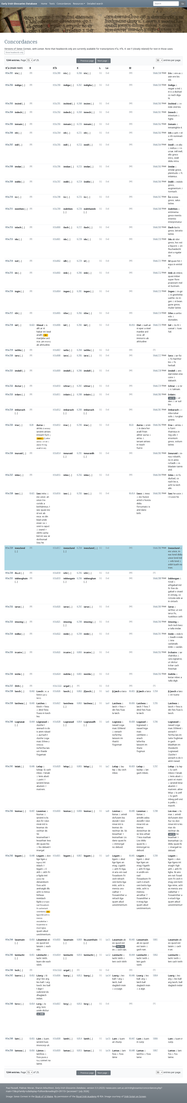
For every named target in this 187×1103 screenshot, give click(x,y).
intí (43, 824)
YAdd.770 (157, 239)
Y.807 (155, 1050)
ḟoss (114, 1053)
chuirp (118, 1041)
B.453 (32, 975)
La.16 (108, 1050)
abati (46, 776)
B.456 (32, 1050)
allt (38, 328)
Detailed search (95, 3)
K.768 (79, 103)
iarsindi (173, 782)
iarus (17, 606)
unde (44, 519)
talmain (176, 389)
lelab (17, 766)
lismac (115, 814)
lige (38, 859)
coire (170, 377)
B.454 (32, 1003)
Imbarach (173, 409)
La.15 (108, 1038)
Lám (39, 1038)
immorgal (119, 843)
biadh (173, 637)
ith (16, 132)
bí (182, 633)
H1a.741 (9, 766)
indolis (179, 181)
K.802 (79, 691)
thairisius (172, 431)
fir (169, 588)
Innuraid (172, 453)
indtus (173, 148)
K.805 (79, 766)
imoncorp (41, 1045)
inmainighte (174, 127)
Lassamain (142, 939)
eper (141, 328)
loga (145, 728)
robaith (176, 456)
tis (175, 325)
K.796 (79, 578)
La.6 (107, 721)
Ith (170, 132)
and (170, 469)
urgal (66, 685)
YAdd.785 (157, 493)
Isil (169, 325)
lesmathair (117, 837)
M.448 (132, 1050)
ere (176, 73)
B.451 (32, 954)
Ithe (170, 313)
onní (39, 526)
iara (65, 355)
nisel (148, 328)
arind (139, 500)
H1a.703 (9, 103)
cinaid (180, 591)
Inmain (172, 124)
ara (122, 888)
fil (178, 325)
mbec (177, 677)
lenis (41, 776)
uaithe (171, 297)
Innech (172, 112)
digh (175, 680)
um (38, 751)
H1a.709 (9, 181)
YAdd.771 (157, 260)
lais (48, 747)
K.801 (79, 674)
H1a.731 (9, 578)
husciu (147, 500)
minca (47, 891)
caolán (179, 646)
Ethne (45, 741)
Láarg (40, 975)
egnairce (177, 658)
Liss (138, 840)
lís (181, 843)
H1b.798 (56, 196)
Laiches (41, 703)
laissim (40, 946)
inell (180, 151)
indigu (18, 85)
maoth (171, 805)
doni (170, 252)
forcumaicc (142, 506)
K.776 (79, 208)
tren (170, 567)
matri (179, 779)
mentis (177, 215)
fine (173, 588)
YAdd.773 (157, 291)
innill (86, 144)
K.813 (79, 1003)
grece (171, 200)
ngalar (178, 252)
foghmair (178, 738)
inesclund (89, 548)
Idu (170, 239)
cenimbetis (41, 911)
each (48, 946)
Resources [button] (78, 3)
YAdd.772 (157, 272)
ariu (117, 872)
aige (143, 988)
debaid (45, 847)
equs (170, 264)
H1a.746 (9, 970)
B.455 (32, 1038)
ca (44, 522)
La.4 (107, 703)
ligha (170, 872)
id (85, 260)
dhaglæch (41, 995)
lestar (171, 677)
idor (178, 239)
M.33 (131, 425)
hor (148, 428)
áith (38, 872)
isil (16, 325)
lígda (40, 875)
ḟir (42, 820)
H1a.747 (9, 975)
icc (16, 196)
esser (39, 522)
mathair (146, 837)
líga (121, 898)
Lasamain (173, 939)
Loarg (140, 975)
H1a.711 (9, 208)
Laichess (116, 703)
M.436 (132, 703)
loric (44, 1007)
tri (42, 448)
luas (46, 1041)
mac (170, 814)
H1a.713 (9, 239)
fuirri (172, 428)
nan (144, 949)
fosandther (142, 898)
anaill (39, 448)
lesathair (172, 837)
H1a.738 (9, 691)
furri (47, 434)
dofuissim (173, 817)
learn (39, 961)
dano (143, 509)
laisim (171, 946)
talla (172, 628)
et (169, 285)
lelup (66, 766)
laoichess (68, 703)
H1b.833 (56, 939)
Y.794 (155, 691)
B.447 (32, 811)
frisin (144, 431)
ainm (41, 731)
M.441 (132, 855)
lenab (47, 772)
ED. (46, 335)
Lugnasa (116, 721)
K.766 (79, 73)
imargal (40, 850)
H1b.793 (56, 124)
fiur (170, 820)
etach (146, 881)
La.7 (107, 766)
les (174, 481)
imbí (42, 915)
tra (43, 500)
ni (171, 294)
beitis (144, 885)
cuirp (141, 1041)
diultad (178, 91)
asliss (146, 817)
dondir (115, 820)
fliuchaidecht (174, 249)
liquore (173, 245)
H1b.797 (56, 181)
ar (41, 328)
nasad (115, 725)
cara (170, 658)
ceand (42, 529)
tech (170, 625)
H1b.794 (56, 132)
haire (47, 902)
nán (38, 949)
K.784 (79, 350)
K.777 (79, 227)
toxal (170, 581)
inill (17, 144)
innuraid (68, 453)
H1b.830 (56, 811)
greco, (171, 185)
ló (46, 975)
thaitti (115, 741)
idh (65, 260)
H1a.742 (9, 811)
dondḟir (140, 820)
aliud (45, 931)
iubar (176, 413)
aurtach (43, 734)
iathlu (18, 350)
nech (177, 484)
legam (18, 855)
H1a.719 (9, 350)
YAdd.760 (157, 103)
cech (124, 769)
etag (114, 865)
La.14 (108, 975)
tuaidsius (172, 616)
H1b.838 (56, 1038)
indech (18, 112)
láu (119, 769)
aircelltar (141, 895)
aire (179, 872)
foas (122, 709)
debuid (119, 847)
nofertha (41, 747)
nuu (170, 456)
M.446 (132, 975)
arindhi (140, 817)
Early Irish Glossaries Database (19, 3)
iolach (18, 227)
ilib (48, 888)
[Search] (166, 3)
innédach (41, 898)
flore (177, 279)
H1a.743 (9, 855)
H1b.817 (56, 548)
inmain (18, 124)
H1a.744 (9, 939)
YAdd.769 (157, 227)
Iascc (139, 493)
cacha (45, 532)
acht (170, 484)
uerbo (178, 313)
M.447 (132, 1038)
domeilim (172, 319)
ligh (178, 865)
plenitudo (173, 173)
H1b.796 (56, 166)
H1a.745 (9, 954)
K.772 (79, 144)
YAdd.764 (157, 144)
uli (48, 1045)
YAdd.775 (157, 325)
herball (171, 365)
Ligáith (121, 865)
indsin (175, 373)
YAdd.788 (157, 578)
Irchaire (172, 652)
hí (169, 98)
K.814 (79, 1038)
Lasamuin (117, 939)
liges (43, 859)
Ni (175, 872)
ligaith (146, 865)
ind (178, 88)
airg (38, 1007)
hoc (177, 242)
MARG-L (40, 438)
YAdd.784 (157, 474)
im (16, 272)
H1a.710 (9, 196)
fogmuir (141, 751)
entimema (173, 212)
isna (172, 640)
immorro (141, 338)
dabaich (172, 380)
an (48, 496)
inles (17, 474)
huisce (146, 496)
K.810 (79, 954)
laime (39, 1063)
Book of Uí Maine (44, 1096)
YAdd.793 (157, 674)
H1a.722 (9, 385)
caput (47, 526)
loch (17, 970)
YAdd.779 (157, 385)
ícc (64, 196)
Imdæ (171, 166)
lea (38, 716)
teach (142, 444)
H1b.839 (56, 1050)
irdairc (67, 394)
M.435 (132, 691)
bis (178, 76)
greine (171, 419)
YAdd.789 (157, 606)
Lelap (39, 766)
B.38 (31, 425)
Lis (125, 837)
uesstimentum (175, 904)
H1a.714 (9, 260)
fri (43, 445)
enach (140, 738)
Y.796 (155, 721)
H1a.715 (9, 272)
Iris (170, 73)
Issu (39, 542)
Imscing (172, 621)
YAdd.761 (157, 112)
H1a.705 (9, 124)
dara (143, 428)
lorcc (17, 1003)
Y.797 (155, 766)
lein (138, 961)
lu (178, 766)
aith (116, 868)
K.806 (79, 811)
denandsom (43, 881)
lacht (39, 958)
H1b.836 (56, 975)
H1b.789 (56, 73)
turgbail (179, 416)
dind (41, 709)
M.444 (132, 954)
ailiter (139, 434)
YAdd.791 (157, 633)
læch (114, 706)
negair (171, 88)
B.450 (32, 939)
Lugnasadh (90, 721)
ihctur (18, 385)
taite (170, 738)
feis (118, 709)
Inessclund (174, 548)
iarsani (140, 441)
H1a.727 (9, 474)
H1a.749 (9, 1038)
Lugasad (141, 721)
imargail (174, 847)
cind (175, 106)
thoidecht (173, 747)
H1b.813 (56, 425)
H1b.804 (56, 291)
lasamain (20, 939)
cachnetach (43, 908)
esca (39, 516)
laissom (116, 738)
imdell (18, 370)
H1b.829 (56, 766)
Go (182, 3)
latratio (179, 230)
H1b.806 (56, 325)
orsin (148, 425)
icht (65, 572)
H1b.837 (56, 1003)
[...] (20, 73)
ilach (66, 227)
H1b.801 (56, 239)
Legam (40, 855)
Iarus (171, 606)
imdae (66, 166)
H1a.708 (9, 166)
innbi (66, 633)
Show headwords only (14, 52)
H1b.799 (56, 208)
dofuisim (116, 817)
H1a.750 (9, 1050)
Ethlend (121, 728)
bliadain (172, 466)
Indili (171, 181)
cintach (174, 601)
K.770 (79, 124)
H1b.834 (56, 954)
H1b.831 (56, 855)
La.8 (107, 811)
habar (39, 331)
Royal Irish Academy (86, 1096)
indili (66, 181)
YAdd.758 (157, 73)
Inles (170, 474)
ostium (178, 441)
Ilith (17, 685)
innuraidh (89, 453)
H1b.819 (56, 578)
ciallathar (172, 891)
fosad (179, 875)
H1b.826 (56, 691)
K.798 (79, 621)
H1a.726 (9, 453)
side (178, 598)
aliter (48, 438)
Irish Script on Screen (135, 1096)
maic (39, 741)
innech (87, 112)
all (143, 334)
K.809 (79, 939)
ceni (114, 881)
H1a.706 (9, 132)
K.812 (79, 975)
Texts (52, 3)
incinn (87, 103)
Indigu (171, 85)
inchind (67, 103)
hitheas (40, 895)
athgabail (173, 584)
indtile (67, 674)
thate (139, 747)
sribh (170, 564)
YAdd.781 (157, 409)
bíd (38, 536)
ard (48, 338)
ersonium (173, 438)
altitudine (45, 344)
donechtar (142, 830)
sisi (169, 79)
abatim (171, 786)
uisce (42, 496)
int (44, 331)
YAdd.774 (157, 313)
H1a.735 (9, 652)
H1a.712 (9, 227)
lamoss (18, 1050)
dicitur (174, 662)
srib (172, 561)
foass (39, 713)
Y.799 (155, 855)
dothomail (42, 539)
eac (170, 554)
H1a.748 (9, 1003)
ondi (181, 799)
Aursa (40, 425)
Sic (177, 833)
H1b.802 (56, 260)
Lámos (40, 1050)
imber (177, 276)
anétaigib (41, 888)
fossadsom (142, 878)
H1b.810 (56, 385)
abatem (41, 786)
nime (174, 885)
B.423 (32, 325)
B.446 (32, 766)
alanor (39, 445)
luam (46, 1038)
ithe (65, 313)
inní (45, 875)
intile (18, 674)
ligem (115, 859)
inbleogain (69, 578)
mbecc (171, 772)
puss (43, 1057)
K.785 (79, 355)
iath (176, 132)
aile (170, 488)
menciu (39, 918)
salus (177, 200)
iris (16, 73)
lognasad (141, 725)
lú (45, 769)
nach (173, 95)
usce (178, 493)
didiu (170, 161)
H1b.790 (56, 85)
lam (17, 1038)
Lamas (115, 1050)
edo (170, 316)
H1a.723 (9, 394)
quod (42, 942)
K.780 (79, 272)
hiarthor (177, 358)
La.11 (108, 939)
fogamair (41, 754)
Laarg (115, 975)
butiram (175, 285)
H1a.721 (9, 370)
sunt (170, 139)
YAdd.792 (157, 652)
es (43, 516)
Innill (171, 144)
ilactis (177, 227)
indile (18, 181)
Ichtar (171, 385)
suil (179, 401)
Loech (40, 691)
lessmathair (42, 837)
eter (181, 373)
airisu (139, 438)
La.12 (108, 954)
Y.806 (155, 1038)
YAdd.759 (157, 85)
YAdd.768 (157, 208)
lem (114, 961)
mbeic (145, 772)
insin (123, 985)
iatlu (66, 350)
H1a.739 (9, 703)
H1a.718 (9, 325)
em (179, 370)
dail (170, 373)
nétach (120, 878)
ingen (66, 291)
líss (47, 843)
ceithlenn (141, 734)
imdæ (18, 166)
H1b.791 (56, 103)
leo (43, 978)
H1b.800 (56, 227)
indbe (18, 633)
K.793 (79, 493)
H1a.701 (9, 73)
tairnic (180, 466)
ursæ (170, 151)
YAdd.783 (157, 453)
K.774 (79, 181)
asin (170, 76)
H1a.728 (9, 493)
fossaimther (118, 895)
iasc (17, 493)
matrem (41, 789)
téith (44, 958)
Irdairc (171, 394)
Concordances (64, 3)
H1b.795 (56, 144)
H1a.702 (9, 85)
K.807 (79, 855)
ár (49, 536)
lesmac (18, 811)
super (171, 279)
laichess (19, 703)
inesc (147, 493)
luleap (40, 769)
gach (172, 741)
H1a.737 (9, 685)
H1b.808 (56, 355)
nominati (177, 136)
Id (169, 260)
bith (139, 513)
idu (16, 239)
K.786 (79, 370)
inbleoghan (90, 578)
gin (181, 291)
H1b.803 (56, 272)
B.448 (32, 855)
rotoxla (171, 598)
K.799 (79, 633)
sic (138, 833)
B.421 (32, 493)
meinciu (140, 891)
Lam (114, 1038)
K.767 (79, 85)
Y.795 (155, 703)
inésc (44, 493)
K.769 (79, 112)
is (46, 325)
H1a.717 (9, 313)
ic (171, 91)
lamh (66, 1038)
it (169, 267)
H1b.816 (56, 493)
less (49, 840)
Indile (87, 181)
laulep (140, 769)
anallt (39, 334)
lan (147, 769)
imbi (114, 885)
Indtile (171, 674)
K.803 (79, 703)
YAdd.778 (157, 370)
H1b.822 (56, 633)
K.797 (79, 606)
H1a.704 (9, 112)
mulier (171, 307)
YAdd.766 (157, 181)
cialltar (115, 891)
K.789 (79, 409)
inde (170, 106)
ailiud (177, 901)
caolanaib (173, 643)
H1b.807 (56, 350)
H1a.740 (9, 721)
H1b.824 (56, 674)
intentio (172, 218)
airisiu (39, 428)
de (46, 830)
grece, (178, 169)
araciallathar (41, 921)
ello (180, 144)
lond (174, 554)
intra (176, 161)
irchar (171, 665)
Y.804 (155, 975)
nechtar (116, 830)
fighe (170, 118)
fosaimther (41, 924)
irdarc (18, 394)
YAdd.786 (157, 548)
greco (175, 154)
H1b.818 (56, 572)
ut (177, 609)
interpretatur (174, 221)
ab (173, 239)
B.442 (32, 691)
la (174, 484)
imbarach (20, 409)
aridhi (142, 872)
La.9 (107, 855)
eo (38, 942)
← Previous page (86, 60)
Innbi (171, 633)
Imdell (171, 370)
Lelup (171, 766)
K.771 (79, 132)
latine (171, 203)
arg (38, 978)
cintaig (173, 594)
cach (176, 665)
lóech (39, 706)
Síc (38, 833)
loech (47, 713)
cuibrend (41, 991)
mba (170, 413)
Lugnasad (68, 721)
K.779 (79, 260)
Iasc (39, 493)
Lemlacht (117, 954)
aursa (39, 441)
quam (39, 931)
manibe (140, 331)
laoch (18, 691)
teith (144, 958)
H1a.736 (9, 674)
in (169, 91)
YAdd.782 (157, 425)
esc (38, 496)
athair (147, 833)
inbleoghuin (21, 578)
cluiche (40, 725)
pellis (172, 802)
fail (169, 331)
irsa (65, 425)
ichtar (66, 385)
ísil (64, 325)
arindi (124, 814)
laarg (66, 975)
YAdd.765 (157, 166)
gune (170, 304)
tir (181, 385)
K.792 (79, 474)
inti (119, 824)
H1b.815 (56, 474)
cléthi (39, 532)
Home (44, 3)
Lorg (39, 1003)
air (149, 325)
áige (40, 988)
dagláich (116, 985)
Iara (170, 355)
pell (180, 792)
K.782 (79, 313)
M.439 (132, 766)
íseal (48, 331)
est (180, 242)
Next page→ (103, 60)
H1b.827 (56, 703)
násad (47, 731)
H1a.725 (9, 425)
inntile (87, 674)
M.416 (132, 325)
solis (170, 416)
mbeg (171, 799)
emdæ (171, 169)
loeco (39, 694)
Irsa (170, 425)
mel (180, 282)
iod (16, 260)
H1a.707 (9, 144)
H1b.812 (56, 409)
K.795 (79, 572)
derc (170, 401)
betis (119, 881)
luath (176, 564)
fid (178, 260)
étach (39, 928)
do (176, 588)
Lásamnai (42, 939)
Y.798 (155, 811)
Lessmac (141, 811)
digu (178, 95)
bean (179, 301)
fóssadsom (44, 905)
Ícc (169, 196)
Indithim (173, 208)
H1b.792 (56, 112)
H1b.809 (56, 370)
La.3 (107, 691)
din (46, 516)
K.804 (79, 721)
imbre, (179, 272)
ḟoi (180, 355)
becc (180, 625)
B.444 (32, 721)
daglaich (141, 985)
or (44, 441)
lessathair (41, 840)
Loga (46, 738)
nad (38, 905)
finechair (172, 668)
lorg (65, 1003)
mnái (39, 824)
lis (47, 817)
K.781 (79, 291)
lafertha (141, 741)
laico (181, 691)
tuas (179, 328)
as (179, 73)
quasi (173, 260)
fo (182, 173)
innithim (19, 208)
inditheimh (90, 208)
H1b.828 (56, 721)
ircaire (18, 652)
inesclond (20, 548)
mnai (114, 824)
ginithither (178, 294)
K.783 (79, 325)
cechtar (40, 830)
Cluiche (171, 754)
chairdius (172, 655)
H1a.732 (9, 606)
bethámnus (42, 506)
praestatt (173, 282)
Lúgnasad (42, 721)
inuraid (19, 453)
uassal (171, 328)
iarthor (171, 609)
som (170, 878)
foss (39, 885)
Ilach (171, 227)
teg (45, 445)
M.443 (132, 939)
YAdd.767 (157, 196)
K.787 (79, 385)
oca (38, 341)
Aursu (140, 425)
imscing (19, 621)
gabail (171, 591)
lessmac (40, 827)
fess (121, 706)
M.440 (132, 811)
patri (41, 779)
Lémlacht (42, 954)
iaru (17, 355)
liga (123, 868)
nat (173, 875)
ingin (17, 291)
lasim (143, 946)
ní (44, 328)
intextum (172, 115)
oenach (118, 731)
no (177, 297)
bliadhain (172, 744)
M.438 (132, 721)
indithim (68, 208)
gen (170, 301)
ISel (139, 325)
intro (170, 157)
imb (65, 272)
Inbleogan (173, 578)
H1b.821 (56, 621)
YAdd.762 (157, 124)
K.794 (79, 548)
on (181, 245)
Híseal (40, 325)
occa (139, 334)
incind (18, 103)
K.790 (79, 425)
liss (123, 817)
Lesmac (116, 811)
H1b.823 (56, 652)
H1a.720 (9, 355)
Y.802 (155, 954)
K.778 (79, 239)
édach (40, 865)
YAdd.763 (157, 132)
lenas (46, 782)
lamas (66, 1050)
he (42, 542)
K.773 (79, 166)
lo (45, 1003)
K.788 (79, 394)
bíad (39, 519)
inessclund (69, 548)
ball (42, 982)
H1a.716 (9, 291)
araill (139, 431)
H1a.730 (9, 572)
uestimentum (43, 934)
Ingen (171, 291)
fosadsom (117, 875)
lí (46, 868)
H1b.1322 (57, 685)
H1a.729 (9, 548)
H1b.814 (56, 453)
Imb (170, 272)
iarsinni (40, 431)
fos (169, 1053)
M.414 (132, 493)
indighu (88, 85)
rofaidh (172, 463)
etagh (171, 865)
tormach (172, 191)
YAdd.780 (157, 394)
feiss (46, 706)
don (38, 820)
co (169, 95)
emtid (179, 264)
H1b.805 (56, 313)
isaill (146, 325)
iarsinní (40, 782)
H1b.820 (56, 606)
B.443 (32, 703)
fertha (171, 734)
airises (47, 431)
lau (122, 766)
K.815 (79, 1050)
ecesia (175, 196)
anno (176, 459)
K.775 (79, 196)
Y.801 (155, 939)
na (43, 878)
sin (169, 255)
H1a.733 (9, 621)
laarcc (18, 975)
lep (113, 769)
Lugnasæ (20, 721)
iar (176, 355)
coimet (43, 1060)
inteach (40, 434)
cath (180, 616)
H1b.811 (56, 394)
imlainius (172, 176)
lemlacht (20, 954)
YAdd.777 (157, 355)
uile (174, 434)
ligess (175, 862)
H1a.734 (9, 633)
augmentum (174, 188)
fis (175, 613)
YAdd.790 (157, 621)
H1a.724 (9, 409)
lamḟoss (40, 1053)
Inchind (172, 103)
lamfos (140, 1053)
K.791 (79, 453)
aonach (171, 731)
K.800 (79, 652)
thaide (43, 751)
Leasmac (41, 811)
